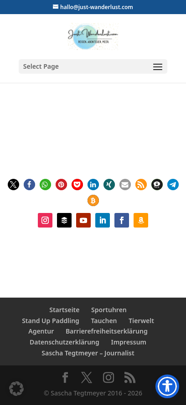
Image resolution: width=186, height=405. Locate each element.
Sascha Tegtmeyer (95, 121)
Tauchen (104, 320)
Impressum (128, 342)
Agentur (41, 331)
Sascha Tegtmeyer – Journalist (87, 353)
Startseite (64, 309)
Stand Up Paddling (50, 320)
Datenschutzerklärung (64, 342)
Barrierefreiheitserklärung (107, 331)
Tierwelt (141, 320)
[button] (13, 184)
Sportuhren (109, 309)
